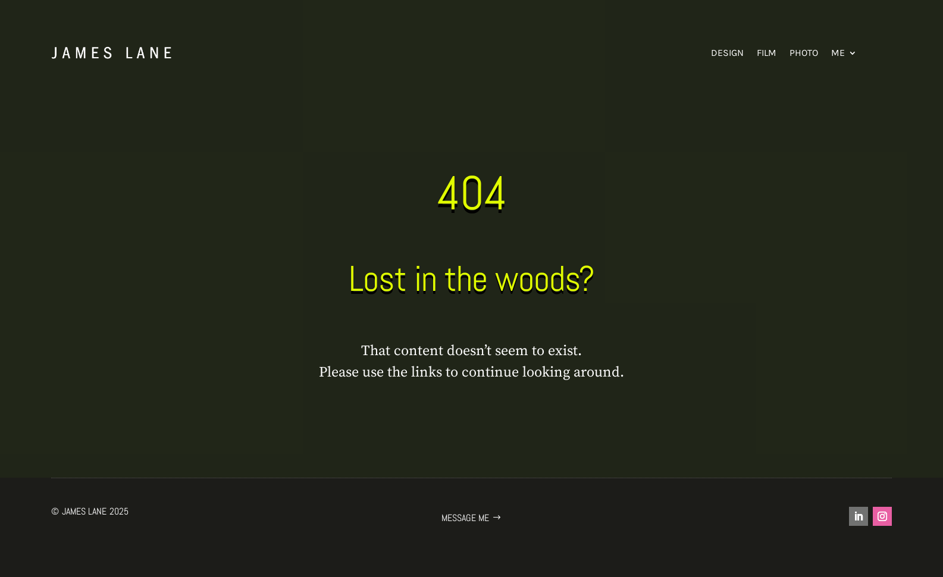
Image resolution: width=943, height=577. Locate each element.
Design (727, 52)
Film (766, 52)
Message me (465, 518)
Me (838, 52)
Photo (804, 52)
